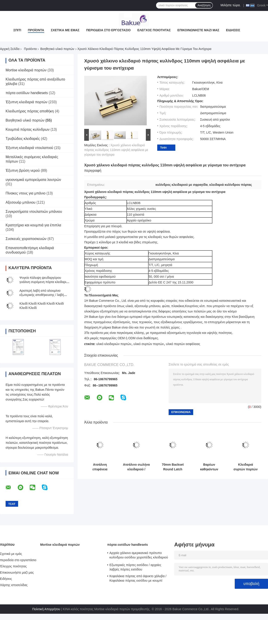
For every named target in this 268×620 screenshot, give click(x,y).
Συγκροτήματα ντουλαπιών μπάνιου (34, 211)
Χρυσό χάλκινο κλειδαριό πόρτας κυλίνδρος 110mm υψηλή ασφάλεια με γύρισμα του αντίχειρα (116, 149)
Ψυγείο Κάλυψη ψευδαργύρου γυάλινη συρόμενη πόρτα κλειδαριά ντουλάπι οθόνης (43, 282)
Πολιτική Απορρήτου (46, 609)
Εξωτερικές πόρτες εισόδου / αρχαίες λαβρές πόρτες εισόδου (135, 567)
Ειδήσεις (233, 30)
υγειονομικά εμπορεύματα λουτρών (33, 180)
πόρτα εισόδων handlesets (27, 93)
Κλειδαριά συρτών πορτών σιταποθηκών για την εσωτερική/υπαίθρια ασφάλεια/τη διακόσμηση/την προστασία (245, 467)
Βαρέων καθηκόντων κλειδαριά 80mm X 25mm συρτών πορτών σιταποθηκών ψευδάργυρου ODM (209, 467)
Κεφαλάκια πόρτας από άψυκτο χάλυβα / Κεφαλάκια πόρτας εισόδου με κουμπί (137, 578)
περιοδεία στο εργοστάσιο (108, 30)
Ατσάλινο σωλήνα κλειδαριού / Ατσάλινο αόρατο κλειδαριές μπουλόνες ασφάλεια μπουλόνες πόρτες (136, 467)
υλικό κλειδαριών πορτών (113, 344)
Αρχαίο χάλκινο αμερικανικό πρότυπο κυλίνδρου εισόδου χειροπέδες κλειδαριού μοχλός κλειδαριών (138, 555)
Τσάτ (163, 147)
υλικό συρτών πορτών (148, 344)
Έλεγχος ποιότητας (154, 30)
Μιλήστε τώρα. (230, 5)
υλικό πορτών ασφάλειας (183, 344)
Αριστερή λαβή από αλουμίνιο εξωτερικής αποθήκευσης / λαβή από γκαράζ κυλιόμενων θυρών (41, 295)
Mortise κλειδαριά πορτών (26, 70)
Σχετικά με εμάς (65, 30)
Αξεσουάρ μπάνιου (21, 202)
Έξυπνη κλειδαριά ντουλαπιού (29, 148)
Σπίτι (17, 30)
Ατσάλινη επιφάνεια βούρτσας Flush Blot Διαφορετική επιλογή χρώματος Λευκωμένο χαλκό (100, 467)
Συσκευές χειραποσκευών (26, 239)
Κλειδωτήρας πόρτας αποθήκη (30, 111)
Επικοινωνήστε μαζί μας (198, 30)
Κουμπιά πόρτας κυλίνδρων (28, 129)
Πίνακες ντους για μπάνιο (26, 193)
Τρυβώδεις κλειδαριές (23, 139)
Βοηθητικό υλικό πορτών (57, 49)
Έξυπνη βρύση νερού (23, 170)
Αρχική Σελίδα (9, 49)
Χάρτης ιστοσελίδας (13, 585)
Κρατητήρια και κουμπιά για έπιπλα (33, 225)
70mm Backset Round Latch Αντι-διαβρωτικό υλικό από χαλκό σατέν (172, 467)
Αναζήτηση (203, 5)
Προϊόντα (36, 30)
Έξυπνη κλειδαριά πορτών (26, 102)
